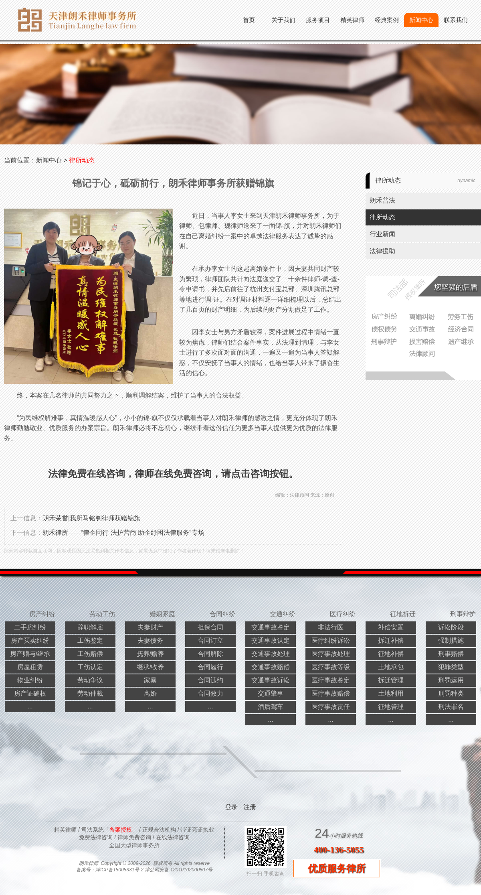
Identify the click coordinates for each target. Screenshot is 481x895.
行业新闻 (382, 234)
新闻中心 (421, 19)
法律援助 (382, 251)
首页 (249, 19)
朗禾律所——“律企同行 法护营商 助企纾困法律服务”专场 (123, 532)
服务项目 (318, 19)
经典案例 (387, 19)
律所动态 (82, 160)
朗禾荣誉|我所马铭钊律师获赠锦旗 (91, 518)
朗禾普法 (382, 200)
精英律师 (352, 19)
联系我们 (456, 19)
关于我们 (283, 19)
